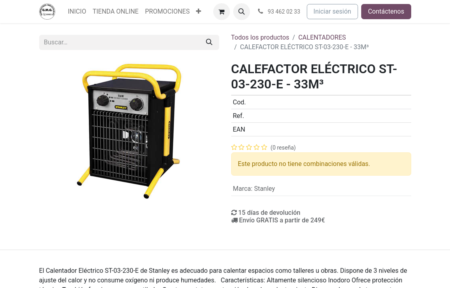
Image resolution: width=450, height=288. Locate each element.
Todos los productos (260, 37)
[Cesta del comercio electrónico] (221, 11)
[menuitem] (77, 12)
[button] (241, 11)
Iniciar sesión (332, 11)
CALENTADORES (322, 37)
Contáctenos (386, 11)
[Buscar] (209, 42)
